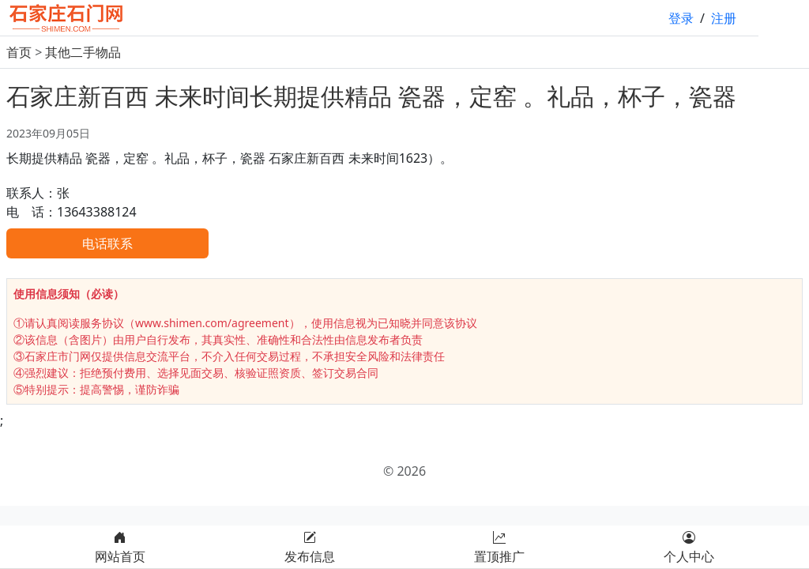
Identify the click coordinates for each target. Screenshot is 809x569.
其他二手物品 (83, 52)
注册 (723, 18)
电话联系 (107, 243)
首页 (19, 52)
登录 (681, 18)
